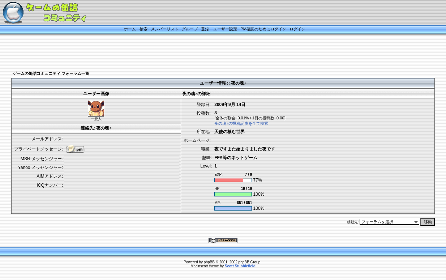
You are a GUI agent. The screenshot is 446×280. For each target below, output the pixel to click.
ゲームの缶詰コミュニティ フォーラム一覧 (51, 73)
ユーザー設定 (225, 29)
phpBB (209, 262)
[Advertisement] (214, 53)
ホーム (130, 29)
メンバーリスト (165, 29)
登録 (205, 29)
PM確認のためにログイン (263, 29)
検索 (143, 29)
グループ (190, 29)
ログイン (297, 29)
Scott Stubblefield (240, 266)
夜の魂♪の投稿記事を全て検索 (241, 123)
